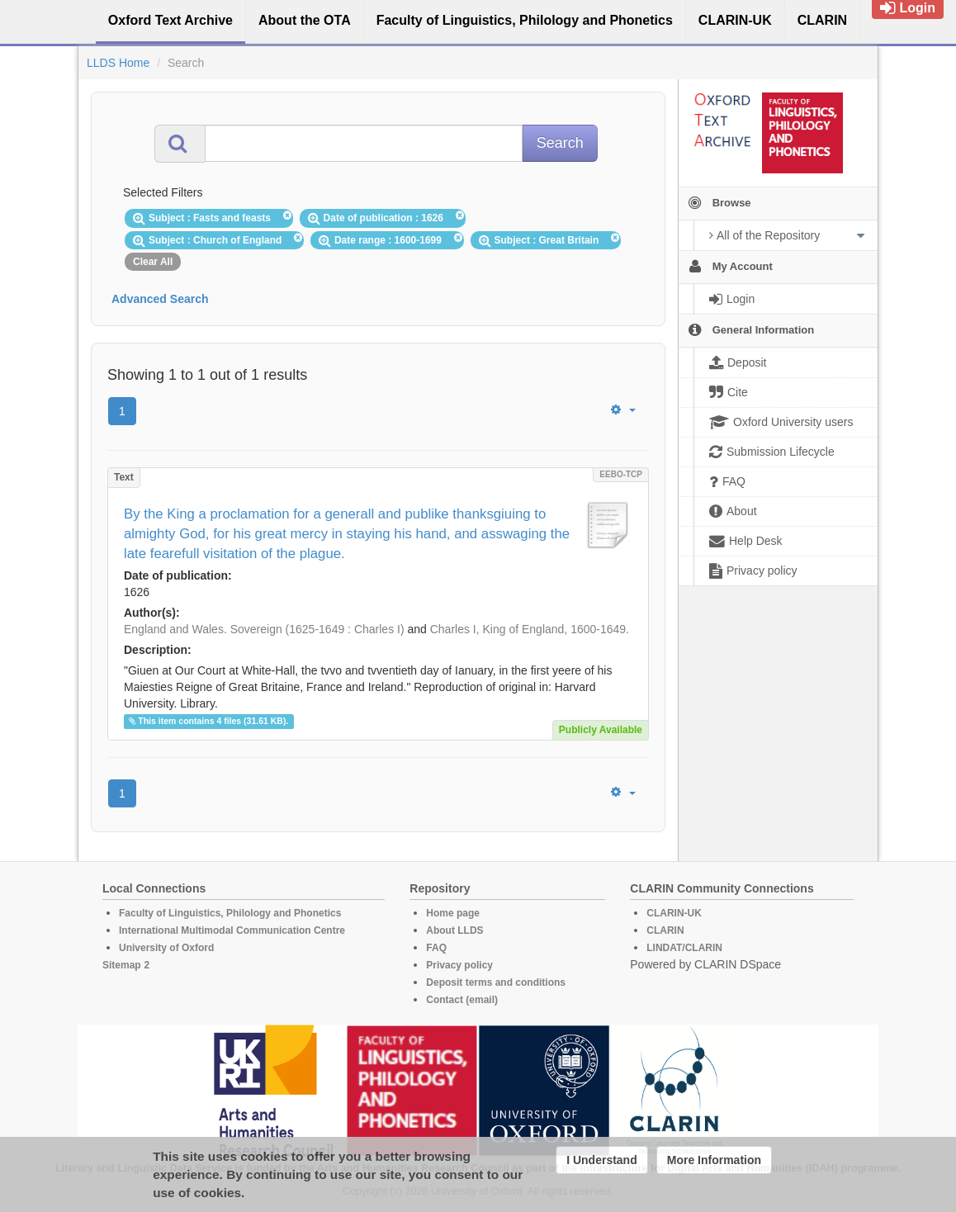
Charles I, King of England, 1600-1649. (529, 629)
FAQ (436, 948)
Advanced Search (160, 298)
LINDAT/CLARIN (684, 948)
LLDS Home (118, 62)
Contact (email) (462, 1000)
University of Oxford (166, 948)
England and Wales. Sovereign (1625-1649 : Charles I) (264, 629)
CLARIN (665, 930)
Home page (453, 913)
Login (907, 8)
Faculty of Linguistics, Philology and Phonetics (230, 913)
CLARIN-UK (674, 913)
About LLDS (454, 930)
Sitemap (121, 965)
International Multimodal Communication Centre (232, 930)
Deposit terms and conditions (496, 982)
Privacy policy (459, 965)
